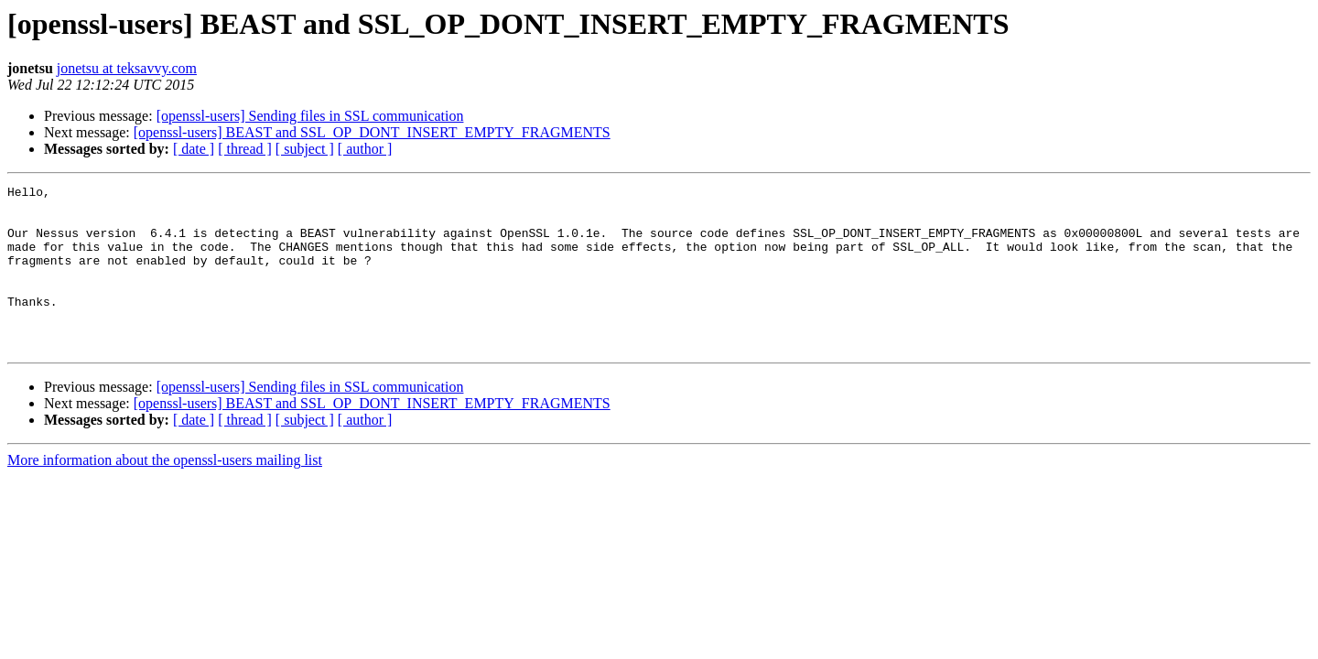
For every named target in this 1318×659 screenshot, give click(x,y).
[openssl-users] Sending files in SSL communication (310, 116)
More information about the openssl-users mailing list (164, 493)
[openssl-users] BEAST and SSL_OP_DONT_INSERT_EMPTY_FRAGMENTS (372, 132)
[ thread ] (245, 149)
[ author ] (365, 149)
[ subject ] (304, 149)
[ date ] (193, 149)
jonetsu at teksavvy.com (127, 68)
